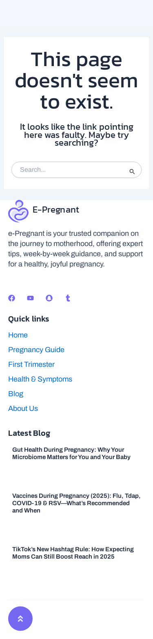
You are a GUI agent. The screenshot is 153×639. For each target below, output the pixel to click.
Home (18, 335)
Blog (15, 394)
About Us (23, 408)
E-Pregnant (56, 209)
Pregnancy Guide (36, 350)
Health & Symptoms (40, 379)
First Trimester (31, 364)
